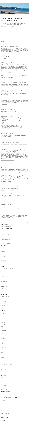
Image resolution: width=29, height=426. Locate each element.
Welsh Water (3, 256)
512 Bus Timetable (3, 260)
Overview (2, 399)
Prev (1, 222)
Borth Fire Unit (3, 261)
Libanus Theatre (3, 357)
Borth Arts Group (3, 322)
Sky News (2, 275)
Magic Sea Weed (3, 301)
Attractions (3, 333)
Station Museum (3, 342)
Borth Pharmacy (3, 251)
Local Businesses (3, 247)
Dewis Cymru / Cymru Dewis (5, 234)
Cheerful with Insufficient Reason (6, 364)
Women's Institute (3, 318)
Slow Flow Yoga (3, 306)
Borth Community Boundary (5, 239)
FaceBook (2, 401)
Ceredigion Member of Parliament (6, 226)
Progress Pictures (4, 404)
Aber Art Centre (3, 347)
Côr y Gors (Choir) (4, 313)
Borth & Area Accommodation (5, 413)
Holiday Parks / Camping (4, 337)
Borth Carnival (3, 343)
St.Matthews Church (4, 314)
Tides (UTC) (2, 292)
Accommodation (3, 334)
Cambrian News (3, 276)
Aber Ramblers (3, 356)
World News (3, 272)
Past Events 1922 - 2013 (4, 416)
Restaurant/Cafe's (4, 338)
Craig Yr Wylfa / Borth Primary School (7, 268)
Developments (3, 400)
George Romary (3, 373)
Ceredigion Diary (3, 348)
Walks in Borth (3, 352)
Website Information (4, 389)
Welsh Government (4, 281)
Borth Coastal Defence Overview (5, 414)
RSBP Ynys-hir (3, 351)
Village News (2, 410)
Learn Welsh (3, 377)
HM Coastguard (3, 255)
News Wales (2, 280)
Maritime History (3, 385)
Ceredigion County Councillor (5, 230)
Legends (2, 384)
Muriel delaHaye (3, 369)
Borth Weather (3, 288)
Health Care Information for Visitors (7, 243)
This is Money (3, 393)
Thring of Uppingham (4, 368)
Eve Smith (2, 370)
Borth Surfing (3, 300)
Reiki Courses (3, 317)
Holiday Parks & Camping (4, 417)
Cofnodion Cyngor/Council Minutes (6, 233)
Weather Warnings (4, 289)
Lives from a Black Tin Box (5, 365)
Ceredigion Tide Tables (4, 238)
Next (27, 222)
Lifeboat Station (3, 326)
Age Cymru (2, 252)
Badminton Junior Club (4, 305)
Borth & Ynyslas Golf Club (5, 296)
